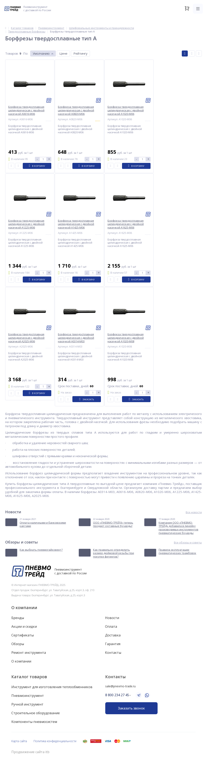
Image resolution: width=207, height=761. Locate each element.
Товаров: (11, 53)
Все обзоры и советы (188, 542)
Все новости (194, 512)
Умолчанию (41, 53)
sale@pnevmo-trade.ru (120, 686)
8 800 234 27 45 (117, 695)
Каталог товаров (29, 676)
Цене (63, 53)
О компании (24, 607)
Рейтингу (80, 53)
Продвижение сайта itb (30, 752)
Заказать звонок (131, 708)
